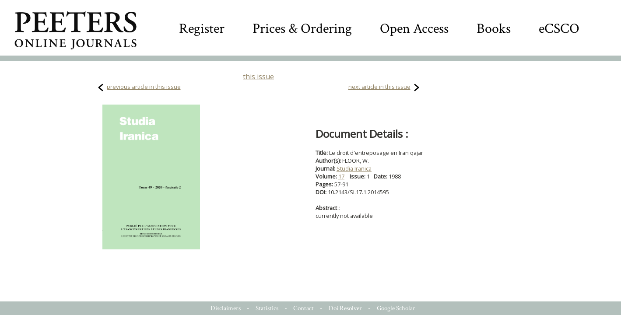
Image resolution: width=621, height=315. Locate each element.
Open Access (414, 29)
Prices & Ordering (302, 29)
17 (341, 176)
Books (494, 29)
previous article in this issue (144, 87)
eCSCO (559, 29)
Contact (303, 308)
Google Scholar (396, 308)
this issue (258, 76)
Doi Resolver (345, 308)
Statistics (267, 308)
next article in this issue (379, 87)
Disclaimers (226, 308)
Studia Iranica (354, 168)
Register (202, 29)
